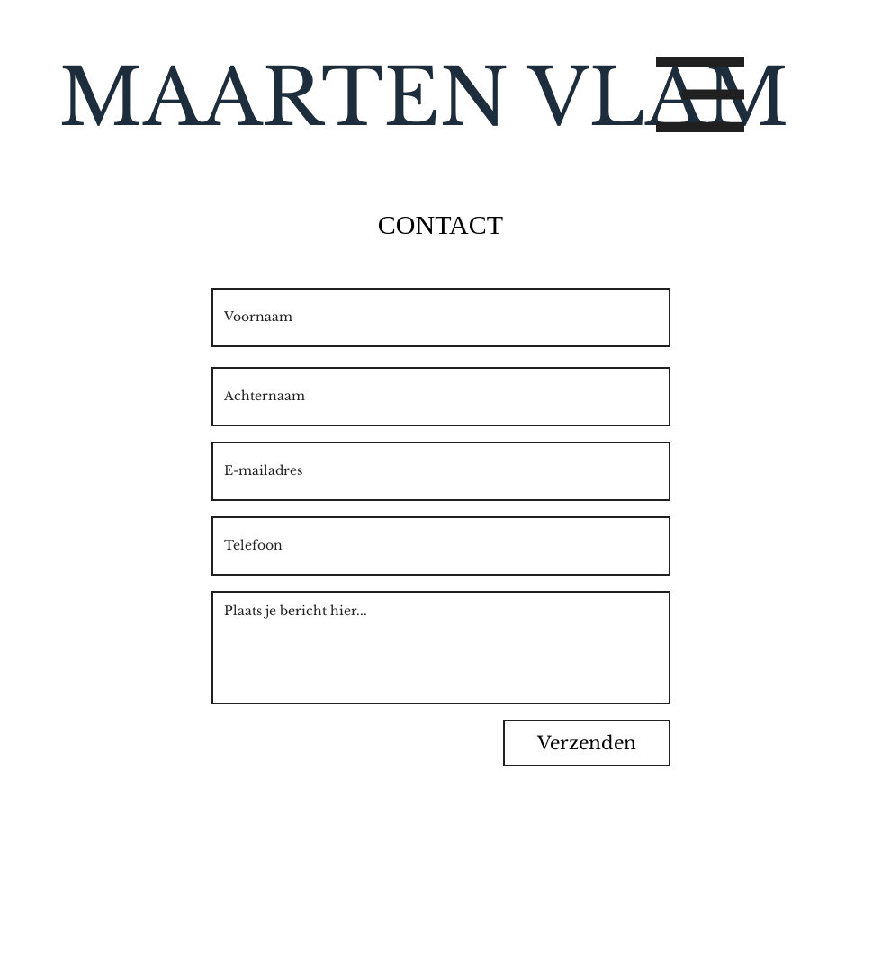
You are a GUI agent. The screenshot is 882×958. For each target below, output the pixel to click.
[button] (700, 94)
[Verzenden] (586, 743)
